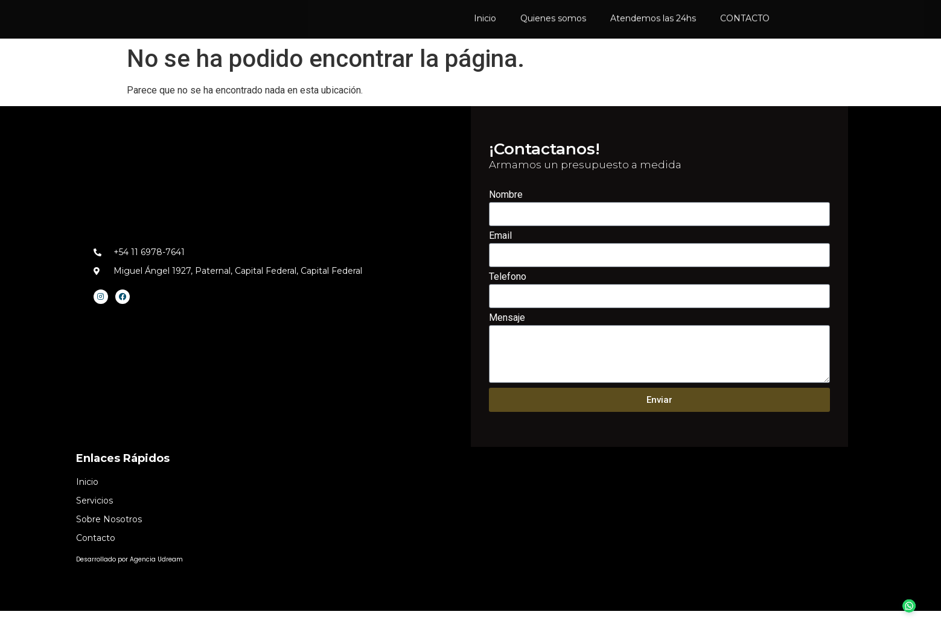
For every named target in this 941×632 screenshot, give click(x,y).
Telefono (507, 298)
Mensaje (507, 339)
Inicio (485, 18)
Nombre (506, 216)
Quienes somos (553, 18)
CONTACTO (745, 18)
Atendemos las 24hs (653, 18)
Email (500, 257)
